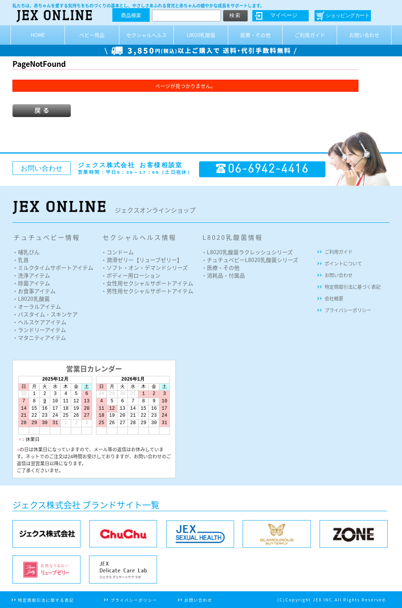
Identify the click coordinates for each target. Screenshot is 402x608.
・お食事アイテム (34, 291)
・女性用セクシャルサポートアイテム (147, 283)
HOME (38, 34)
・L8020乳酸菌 (31, 298)
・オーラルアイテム (36, 306)
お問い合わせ (364, 34)
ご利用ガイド (310, 34)
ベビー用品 (92, 34)
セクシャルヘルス (146, 34)
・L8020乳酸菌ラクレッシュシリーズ (247, 252)
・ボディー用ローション (131, 275)
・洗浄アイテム (31, 275)
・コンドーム (117, 252)
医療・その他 (255, 34)
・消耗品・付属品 (223, 275)
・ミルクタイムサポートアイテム (52, 267)
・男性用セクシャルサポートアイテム (147, 291)
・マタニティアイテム (39, 337)
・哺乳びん (26, 252)
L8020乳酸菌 (201, 34)
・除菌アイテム (31, 283)
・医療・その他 (220, 267)
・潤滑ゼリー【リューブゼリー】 (141, 260)
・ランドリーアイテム (39, 330)
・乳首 (20, 260)
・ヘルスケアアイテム (39, 322)
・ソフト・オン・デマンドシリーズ (144, 267)
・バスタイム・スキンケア (45, 314)
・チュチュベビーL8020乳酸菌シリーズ (249, 260)
